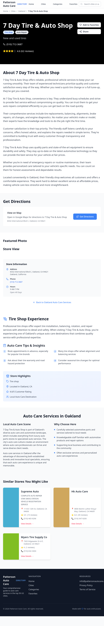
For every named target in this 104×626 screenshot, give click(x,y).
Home (31, 4)
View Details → (27, 523)
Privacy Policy (86, 585)
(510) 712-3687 (13, 44)
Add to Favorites (89, 24)
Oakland (21, 11)
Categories (57, 4)
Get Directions (85, 216)
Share (83, 31)
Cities (43, 4)
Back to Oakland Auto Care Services (52, 302)
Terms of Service (87, 589)
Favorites (73, 4)
